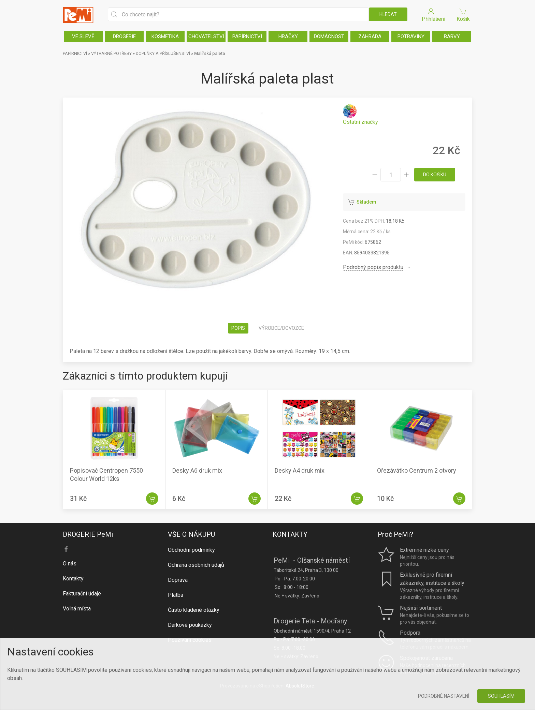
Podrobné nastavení (443, 696)
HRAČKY (288, 36)
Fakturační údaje (82, 593)
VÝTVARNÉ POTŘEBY (111, 53)
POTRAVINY (410, 36)
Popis (238, 328)
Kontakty (73, 578)
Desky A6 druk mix (197, 470)
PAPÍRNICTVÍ (247, 36)
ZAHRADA (369, 36)
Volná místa (77, 608)
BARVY (452, 36)
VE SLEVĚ (83, 36)
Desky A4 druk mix (299, 470)
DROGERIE (124, 36)
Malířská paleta (209, 53)
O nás (69, 563)
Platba (175, 595)
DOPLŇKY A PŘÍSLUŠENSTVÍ (163, 53)
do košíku (434, 174)
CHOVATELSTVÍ (206, 36)
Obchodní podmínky (191, 550)
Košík (463, 14)
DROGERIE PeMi (88, 534)
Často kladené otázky (193, 610)
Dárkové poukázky (190, 625)
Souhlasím (501, 696)
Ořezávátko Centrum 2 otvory (416, 470)
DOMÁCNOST (329, 36)
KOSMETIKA (165, 36)
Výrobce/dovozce (281, 328)
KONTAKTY (290, 534)
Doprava (178, 580)
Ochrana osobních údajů (196, 565)
